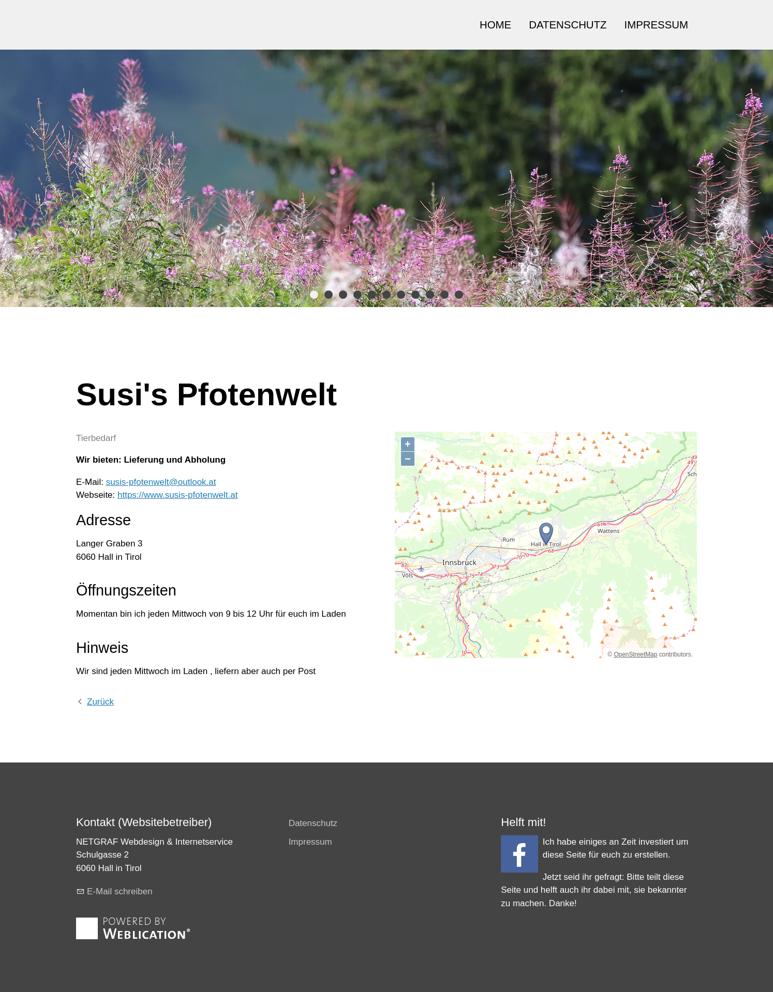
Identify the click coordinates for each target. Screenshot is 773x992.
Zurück (100, 702)
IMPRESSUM (657, 24)
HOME (495, 24)
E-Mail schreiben (120, 891)
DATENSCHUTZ (567, 24)
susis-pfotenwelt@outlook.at (161, 482)
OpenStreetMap (635, 654)
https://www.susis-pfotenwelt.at (177, 495)
